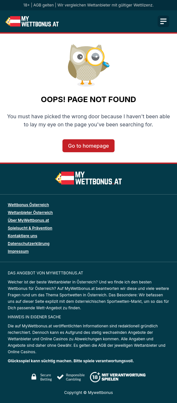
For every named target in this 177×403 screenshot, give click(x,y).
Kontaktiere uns (22, 235)
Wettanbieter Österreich (30, 212)
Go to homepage (88, 146)
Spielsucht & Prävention (30, 228)
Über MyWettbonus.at (28, 220)
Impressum (18, 251)
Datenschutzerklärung (29, 243)
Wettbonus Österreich (28, 204)
